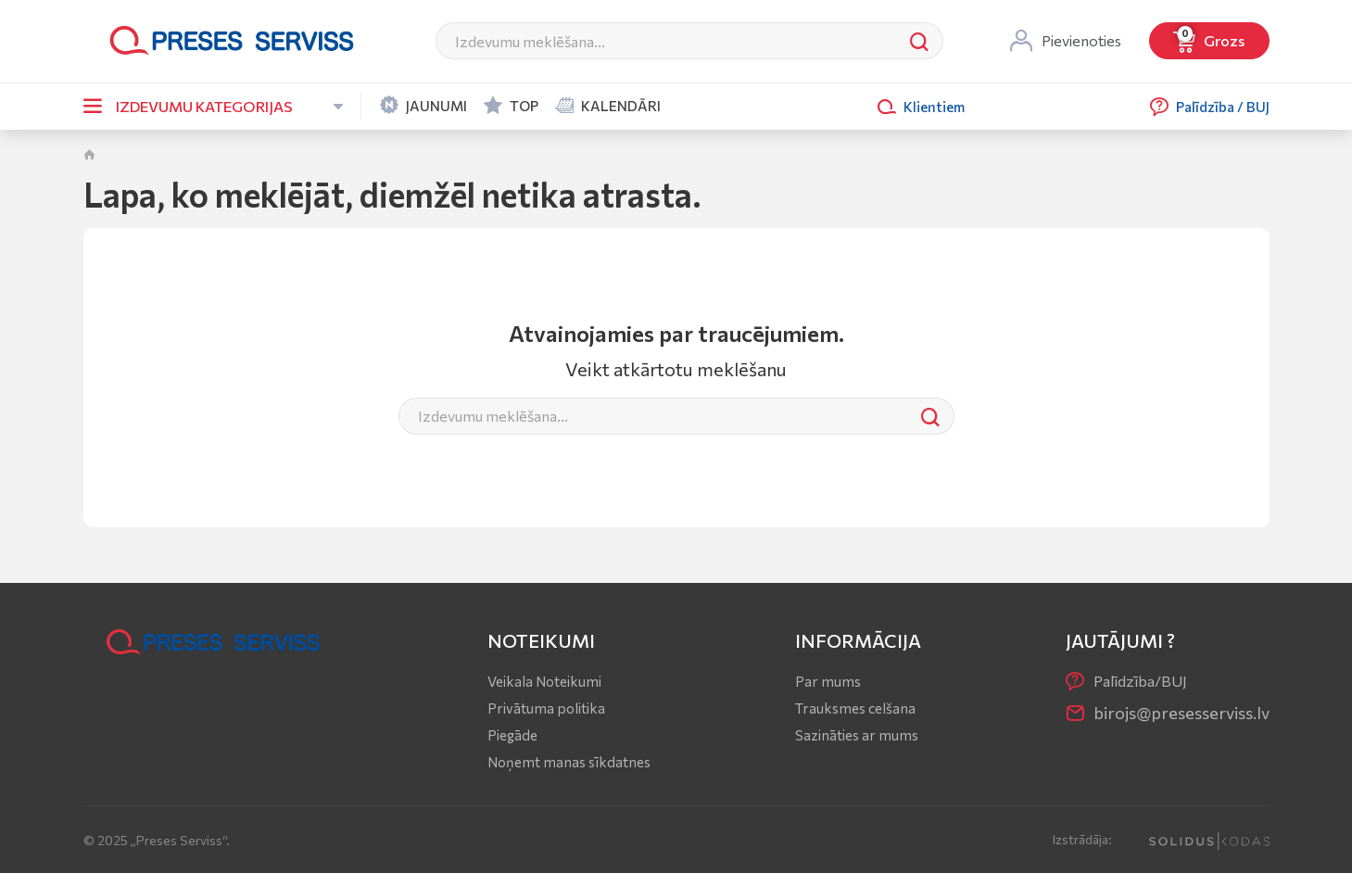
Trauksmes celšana (855, 708)
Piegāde (512, 735)
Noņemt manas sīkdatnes (569, 761)
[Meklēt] (666, 40)
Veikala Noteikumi (544, 681)
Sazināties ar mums (856, 735)
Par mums (828, 681)
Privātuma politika (546, 708)
